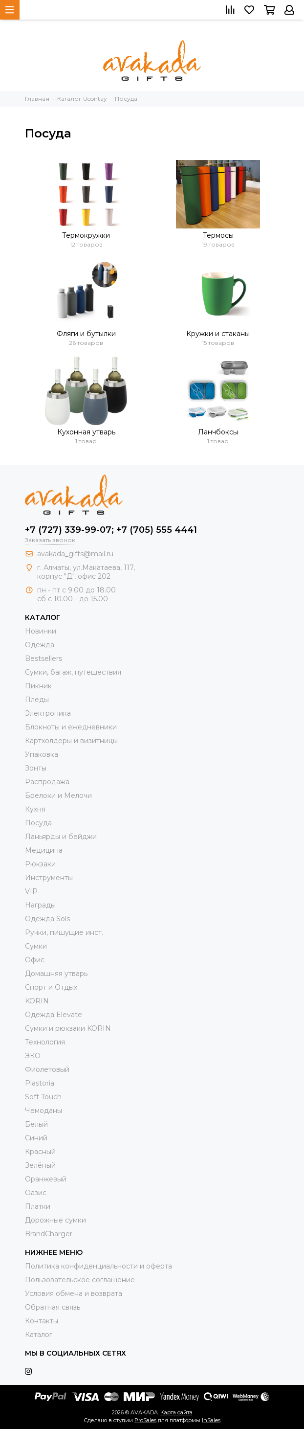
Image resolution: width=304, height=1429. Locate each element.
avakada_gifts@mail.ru (75, 553)
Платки (37, 1206)
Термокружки (86, 235)
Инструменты (49, 877)
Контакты (41, 1320)
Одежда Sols (47, 918)
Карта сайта (176, 1412)
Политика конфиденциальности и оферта (98, 1266)
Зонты (35, 768)
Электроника (48, 713)
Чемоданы (43, 1110)
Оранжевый (45, 1179)
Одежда (39, 644)
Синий (36, 1138)
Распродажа (47, 781)
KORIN (37, 1001)
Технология (45, 1042)
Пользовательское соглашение (80, 1279)
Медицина (44, 850)
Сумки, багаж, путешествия (73, 672)
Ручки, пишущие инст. (64, 932)
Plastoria (39, 1083)
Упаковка (41, 754)
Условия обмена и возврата (73, 1293)
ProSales (145, 1420)
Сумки (36, 946)
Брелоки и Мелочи (58, 795)
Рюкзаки (40, 864)
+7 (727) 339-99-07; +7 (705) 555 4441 (111, 529)
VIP (31, 891)
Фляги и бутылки (86, 333)
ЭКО (33, 1055)
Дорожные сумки (55, 1220)
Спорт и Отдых (51, 987)
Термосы (218, 235)
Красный (40, 1151)
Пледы (37, 699)
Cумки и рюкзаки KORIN (68, 1028)
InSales (211, 1420)
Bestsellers (43, 658)
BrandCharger (48, 1233)
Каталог (38, 1334)
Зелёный (40, 1165)
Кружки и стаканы (218, 333)
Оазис (35, 1192)
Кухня (35, 809)
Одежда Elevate (53, 1014)
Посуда (38, 822)
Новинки (40, 631)
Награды (40, 905)
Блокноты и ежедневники (71, 727)
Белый (36, 1124)
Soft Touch (43, 1096)
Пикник (38, 685)
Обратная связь (52, 1307)
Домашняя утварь (56, 973)
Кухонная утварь (86, 432)
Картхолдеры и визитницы (71, 740)
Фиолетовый (47, 1069)
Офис (34, 959)
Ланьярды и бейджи (61, 836)
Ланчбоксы (218, 432)
